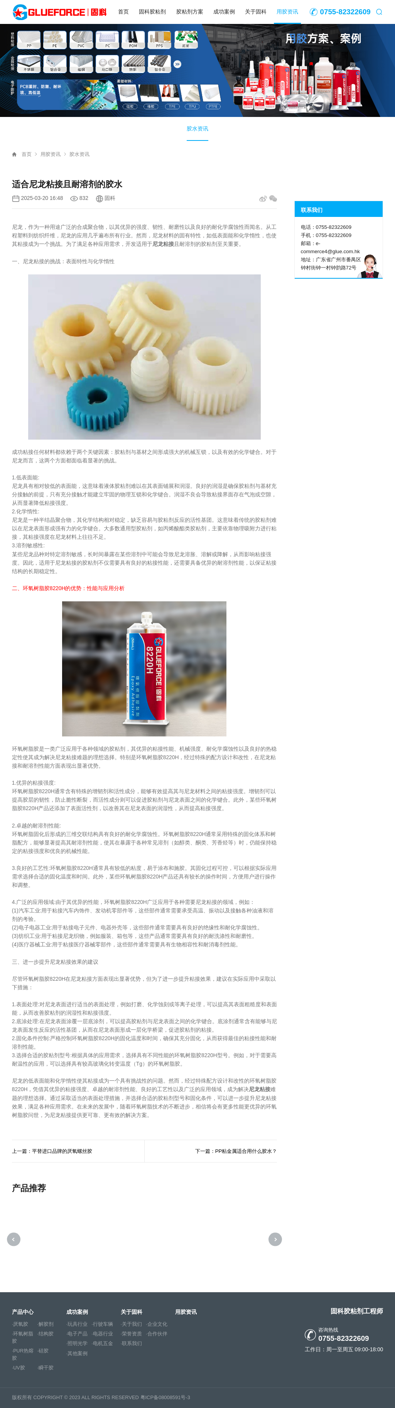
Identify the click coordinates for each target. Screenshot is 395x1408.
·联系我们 (131, 1344)
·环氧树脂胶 (23, 1338)
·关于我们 (131, 1324)
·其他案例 (77, 1353)
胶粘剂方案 (189, 12)
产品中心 (23, 1312)
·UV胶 (18, 1368)
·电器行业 (102, 1334)
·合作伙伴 (156, 1334)
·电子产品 (77, 1334)
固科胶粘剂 (152, 12)
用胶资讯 (287, 12)
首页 (123, 12)
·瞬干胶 (45, 1368)
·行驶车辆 (102, 1324)
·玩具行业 (77, 1324)
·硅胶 (43, 1351)
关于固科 (256, 12)
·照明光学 (77, 1344)
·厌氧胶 (20, 1324)
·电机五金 (102, 1344)
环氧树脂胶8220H (44, 588)
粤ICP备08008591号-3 (165, 1398)
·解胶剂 (45, 1324)
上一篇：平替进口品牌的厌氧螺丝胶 (52, 1151)
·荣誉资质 (131, 1334)
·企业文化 (156, 1324)
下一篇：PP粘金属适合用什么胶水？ (236, 1151)
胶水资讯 (197, 129)
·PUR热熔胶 (23, 1355)
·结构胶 (45, 1334)
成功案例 (224, 12)
